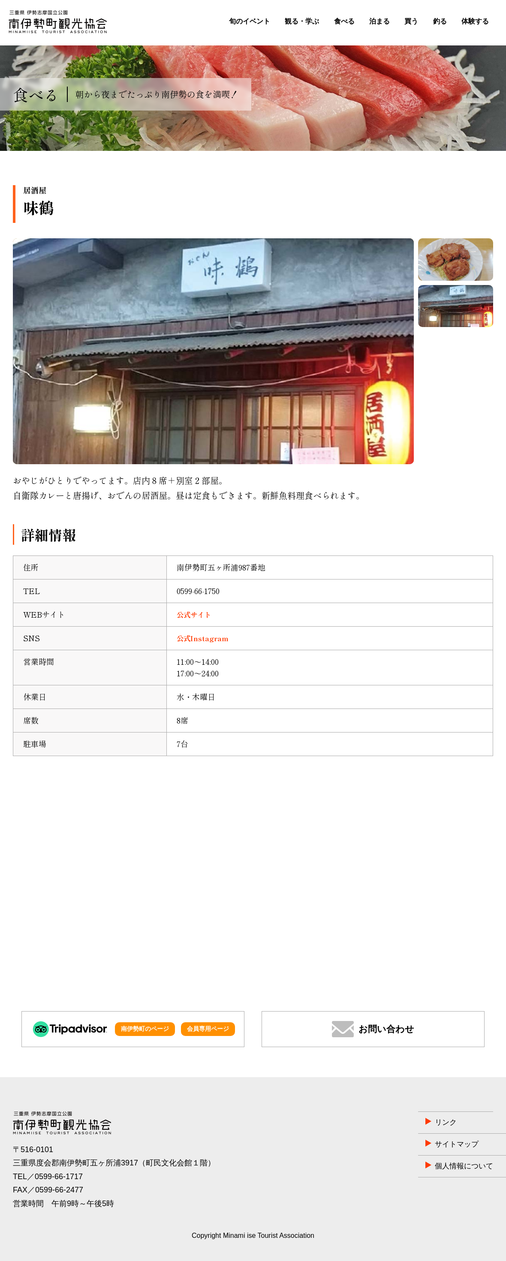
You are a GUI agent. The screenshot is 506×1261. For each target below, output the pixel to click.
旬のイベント (249, 21)
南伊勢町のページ (145, 1028)
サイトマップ (410, 1144)
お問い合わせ (386, 1029)
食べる (344, 21)
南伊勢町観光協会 (58, 21)
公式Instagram (205, 637)
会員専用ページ (208, 1028)
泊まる (379, 21)
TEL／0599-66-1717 (48, 1176)
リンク (398, 1122)
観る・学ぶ (302, 21)
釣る (440, 21)
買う (411, 21)
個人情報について (418, 1166)
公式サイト (196, 614)
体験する (475, 21)
